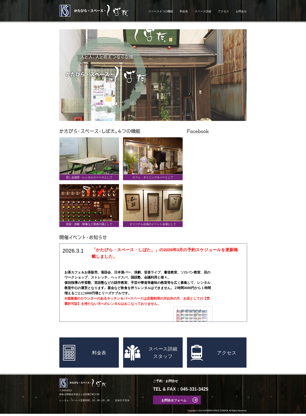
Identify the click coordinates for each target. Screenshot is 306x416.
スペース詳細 (203, 11)
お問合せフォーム (173, 400)
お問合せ (241, 11)
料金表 (184, 11)
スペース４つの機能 (160, 11)
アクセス (223, 11)
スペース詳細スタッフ (163, 352)
